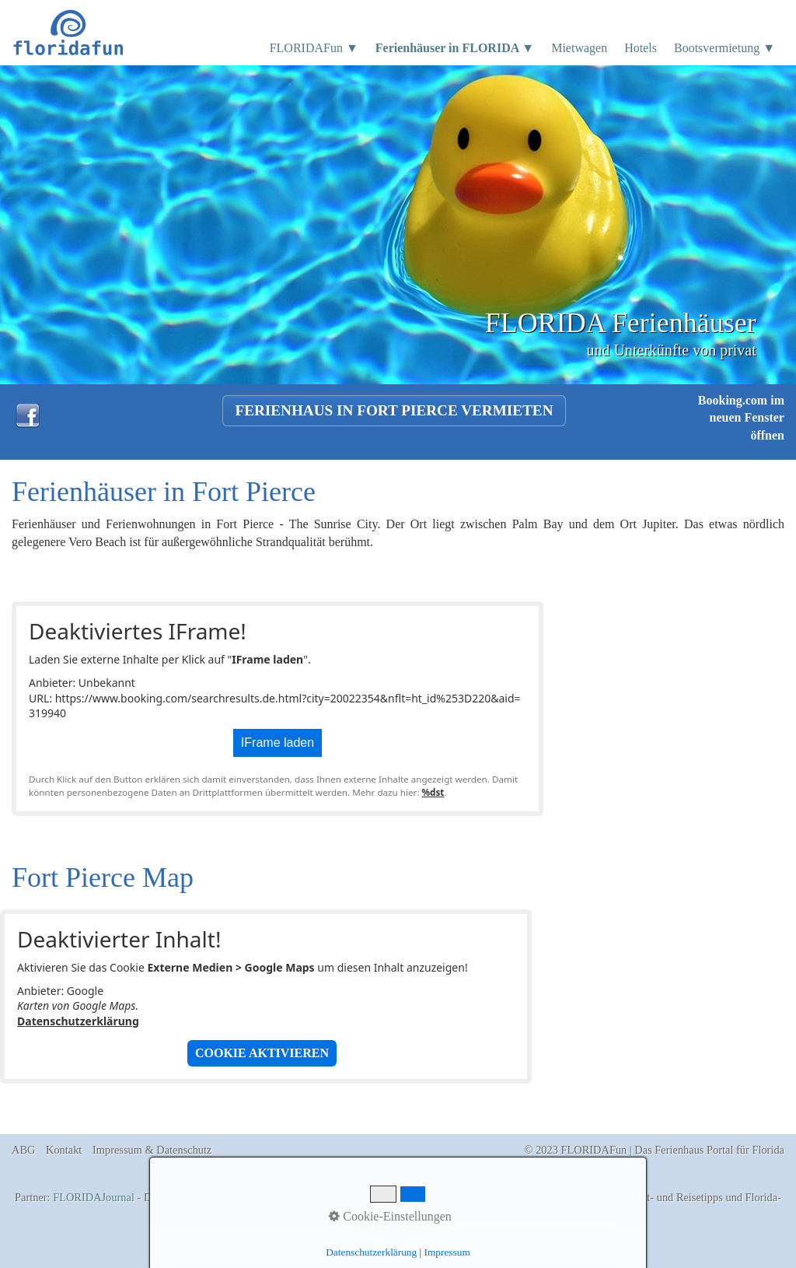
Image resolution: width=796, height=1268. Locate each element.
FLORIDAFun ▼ (314, 47)
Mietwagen (579, 47)
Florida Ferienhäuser (470, 1197)
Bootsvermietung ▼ (724, 47)
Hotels (640, 47)
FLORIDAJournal (93, 1197)
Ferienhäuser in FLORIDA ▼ (454, 47)
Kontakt (64, 1150)
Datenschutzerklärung (78, 1021)
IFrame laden (277, 742)
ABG (23, 1150)
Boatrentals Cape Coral (574, 1197)
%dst (433, 792)
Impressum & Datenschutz (152, 1150)
